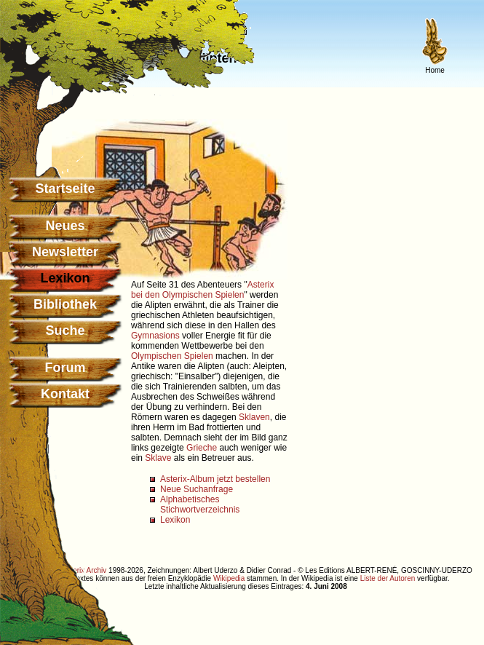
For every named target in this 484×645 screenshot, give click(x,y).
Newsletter (65, 252)
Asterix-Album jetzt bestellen (215, 479)
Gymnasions (155, 336)
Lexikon (175, 520)
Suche (64, 330)
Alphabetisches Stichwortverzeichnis (199, 504)
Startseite (65, 188)
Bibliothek (65, 304)
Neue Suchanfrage (196, 489)
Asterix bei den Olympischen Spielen (202, 290)
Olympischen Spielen (172, 356)
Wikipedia (229, 578)
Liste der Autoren (388, 578)
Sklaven (254, 417)
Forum (65, 367)
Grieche (201, 448)
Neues (64, 225)
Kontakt (65, 394)
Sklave (158, 458)
